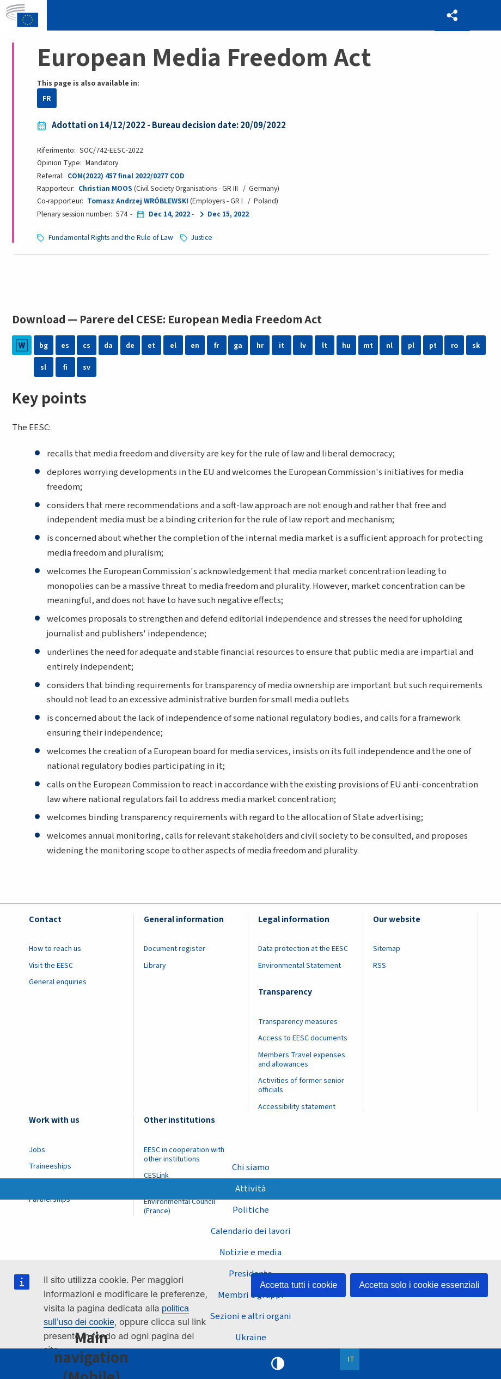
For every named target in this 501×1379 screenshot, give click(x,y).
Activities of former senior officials (301, 1085)
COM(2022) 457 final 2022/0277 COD (126, 176)
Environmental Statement (299, 965)
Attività (250, 1188)
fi (65, 367)
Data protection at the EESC (303, 948)
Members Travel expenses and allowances (301, 1060)
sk (476, 345)
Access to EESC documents (302, 1038)
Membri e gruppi (251, 1295)
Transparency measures (298, 1021)
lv (303, 345)
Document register (174, 948)
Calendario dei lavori (251, 1231)
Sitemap (386, 948)
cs (86, 345)
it (281, 345)
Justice (201, 237)
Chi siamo (251, 1167)
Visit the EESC (51, 965)
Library (155, 965)
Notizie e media (250, 1252)
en (195, 345)
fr (216, 345)
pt (433, 345)
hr (260, 345)
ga (238, 345)
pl (411, 345)
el (173, 345)
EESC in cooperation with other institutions (184, 1155)
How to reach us (55, 948)
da (108, 345)
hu (346, 345)
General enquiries (58, 982)
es (65, 345)
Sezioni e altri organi (250, 1316)
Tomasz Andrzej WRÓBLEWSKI (138, 201)
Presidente (250, 1273)
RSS (379, 965)
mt (368, 345)
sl (43, 367)
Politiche (251, 1210)
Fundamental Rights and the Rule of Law (110, 237)
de (130, 345)
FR (46, 98)
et (151, 345)
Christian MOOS (105, 188)
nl (389, 345)
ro (454, 345)
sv (86, 367)
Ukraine (250, 1337)
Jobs (37, 1150)
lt (324, 345)
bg (43, 345)
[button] (452, 15)
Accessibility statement (296, 1106)
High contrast (278, 1364)
